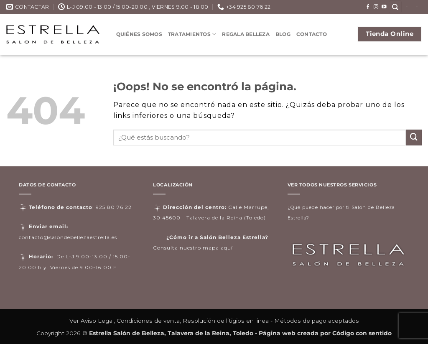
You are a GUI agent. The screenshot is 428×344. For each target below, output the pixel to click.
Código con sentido (362, 333)
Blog (282, 34)
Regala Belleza (245, 34)
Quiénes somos (139, 34)
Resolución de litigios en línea (226, 320)
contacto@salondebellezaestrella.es (68, 237)
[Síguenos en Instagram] (376, 7)
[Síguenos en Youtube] (384, 7)
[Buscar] (395, 6)
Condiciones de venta (148, 320)
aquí (227, 248)
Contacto (311, 34)
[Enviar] (414, 137)
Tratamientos (192, 34)
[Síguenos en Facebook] (368, 7)
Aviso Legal (97, 320)
